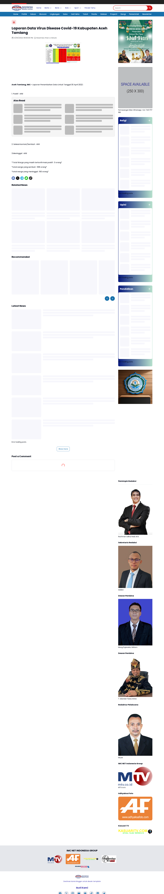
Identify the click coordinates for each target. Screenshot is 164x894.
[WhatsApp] (26, 178)
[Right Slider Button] (112, 298)
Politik (24, 14)
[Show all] (149, 120)
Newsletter (147, 14)
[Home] (14, 22)
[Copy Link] (30, 178)
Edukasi (103, 14)
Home (38, 8)
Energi (123, 14)
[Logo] (82, 876)
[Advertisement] (135, 442)
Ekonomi (42, 14)
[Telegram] (22, 178)
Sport (77, 8)
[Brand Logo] (55, 859)
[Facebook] (13, 178)
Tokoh (85, 14)
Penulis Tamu (90, 8)
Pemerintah (134, 14)
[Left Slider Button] (107, 298)
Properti (113, 14)
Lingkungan (55, 14)
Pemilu (94, 14)
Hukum (33, 14)
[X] (17, 178)
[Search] (130, 8)
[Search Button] (150, 8)
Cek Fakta (75, 14)
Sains (65, 14)
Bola (68, 8)
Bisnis (58, 8)
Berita (48, 8)
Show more (63, 449)
